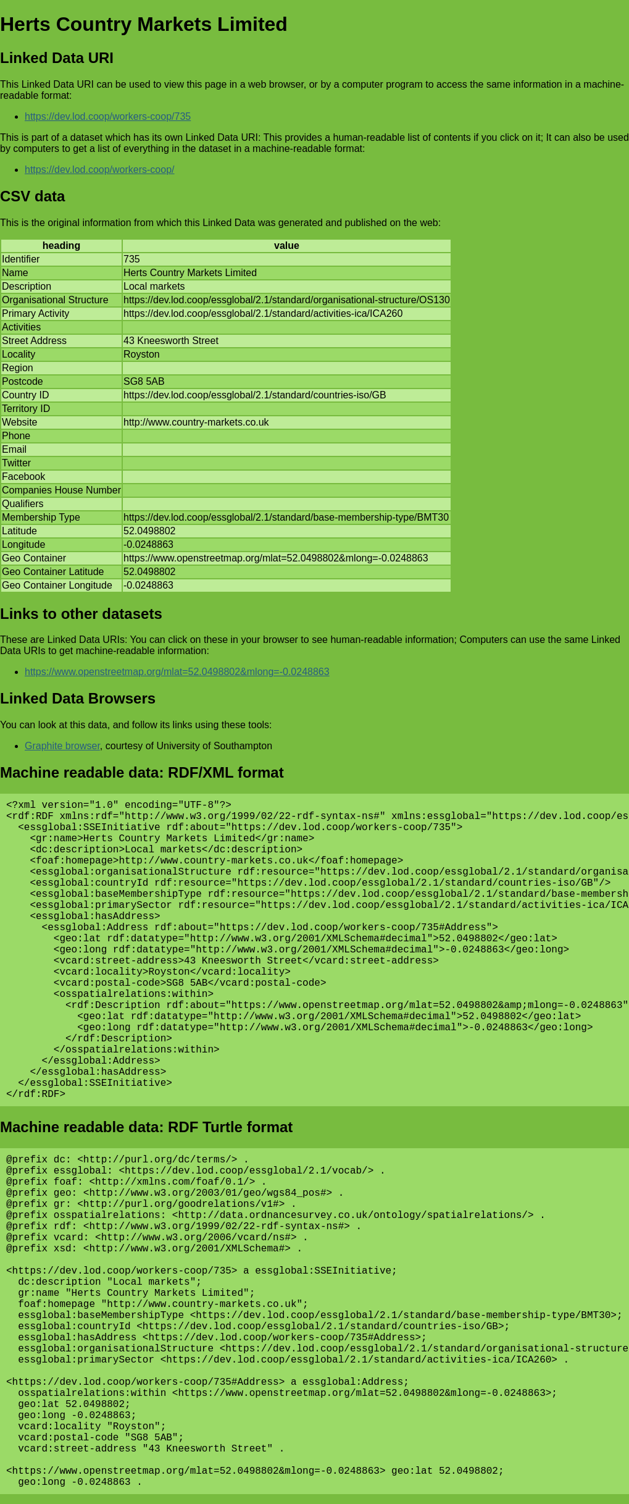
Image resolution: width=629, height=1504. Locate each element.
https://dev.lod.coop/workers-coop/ (100, 169)
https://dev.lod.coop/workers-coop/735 (108, 116)
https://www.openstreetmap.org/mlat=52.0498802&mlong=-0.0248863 (177, 671)
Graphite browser (62, 746)
